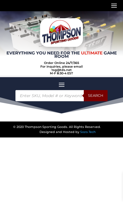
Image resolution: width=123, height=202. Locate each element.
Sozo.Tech (88, 132)
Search (95, 95)
